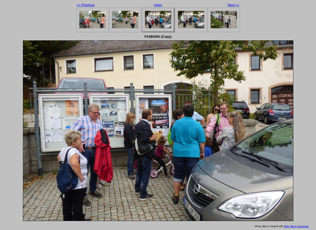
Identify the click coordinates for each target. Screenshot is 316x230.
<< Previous (86, 5)
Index (158, 5)
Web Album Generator (296, 226)
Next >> (234, 5)
